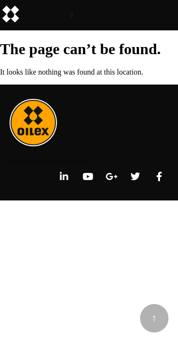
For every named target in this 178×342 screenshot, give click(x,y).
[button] (72, 15)
